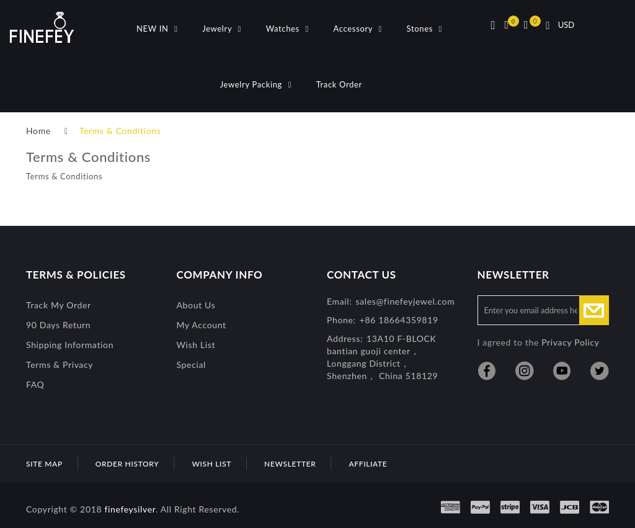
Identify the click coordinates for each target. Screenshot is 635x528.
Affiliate (368, 463)
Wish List (196, 344)
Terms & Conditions (120, 130)
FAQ (35, 384)
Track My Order (58, 305)
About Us (196, 305)
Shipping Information (69, 344)
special (191, 364)
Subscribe (594, 310)
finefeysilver (130, 509)
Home (38, 130)
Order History (127, 463)
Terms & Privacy (59, 364)
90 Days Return (58, 325)
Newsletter (290, 463)
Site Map (44, 463)
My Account (201, 325)
